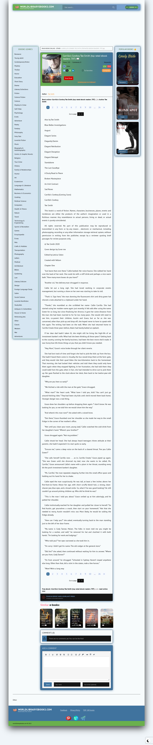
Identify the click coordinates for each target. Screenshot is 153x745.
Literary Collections (21, 89)
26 (99, 107)
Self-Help (17, 109)
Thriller (17, 70)
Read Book (68, 78)
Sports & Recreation (21, 227)
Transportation (19, 250)
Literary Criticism (20, 281)
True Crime (18, 162)
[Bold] (45, 654)
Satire (16, 293)
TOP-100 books (89, 710)
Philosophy (18, 132)
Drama (16, 85)
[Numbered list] (71, 654)
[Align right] (63, 654)
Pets (15, 242)
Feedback (63, 710)
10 (90, 107)
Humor (16, 174)
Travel (16, 217)
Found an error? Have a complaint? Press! (60, 596)
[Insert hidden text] (94, 654)
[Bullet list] (68, 654)
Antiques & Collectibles (23, 309)
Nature (16, 213)
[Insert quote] (87, 654)
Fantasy (17, 128)
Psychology (18, 113)
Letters (16, 258)
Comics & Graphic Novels (23, 154)
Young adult (18, 58)
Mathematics (19, 189)
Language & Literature (22, 185)
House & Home (20, 313)
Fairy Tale (17, 136)
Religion (17, 158)
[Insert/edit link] (79, 654)
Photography (19, 254)
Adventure (18, 121)
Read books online (48, 48)
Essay (16, 238)
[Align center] (60, 654)
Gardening (18, 274)
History (17, 166)
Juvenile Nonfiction (21, 301)
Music (16, 144)
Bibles (16, 270)
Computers (18, 205)
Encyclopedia (19, 234)
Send (48, 684)
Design (16, 285)
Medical (17, 262)
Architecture (18, 266)
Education (18, 78)
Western (17, 328)
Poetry (16, 124)
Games (16, 231)
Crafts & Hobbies (20, 246)
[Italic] (49, 654)
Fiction (16, 93)
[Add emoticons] (76, 654)
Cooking (17, 197)
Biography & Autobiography (19, 149)
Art (15, 178)
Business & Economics (22, 193)
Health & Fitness (20, 209)
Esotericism (18, 181)
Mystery (17, 66)
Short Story (18, 81)
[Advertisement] (76, 26)
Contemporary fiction (21, 62)
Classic (16, 325)
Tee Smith (51, 94)
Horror (16, 74)
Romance (17, 54)
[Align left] (57, 654)
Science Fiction (19, 97)
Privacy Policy (75, 710)
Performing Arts (20, 317)
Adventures (18, 336)
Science (17, 101)
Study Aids (18, 305)
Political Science (20, 201)
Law (15, 278)
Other (58, 48)
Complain (106, 70)
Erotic (16, 117)
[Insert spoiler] (90, 654)
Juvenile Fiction (20, 140)
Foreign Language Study (23, 289)
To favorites (87, 70)
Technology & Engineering (19, 222)
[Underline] (52, 654)
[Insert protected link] (82, 654)
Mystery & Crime (20, 105)
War (15, 332)
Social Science (19, 297)
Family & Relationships (22, 170)
